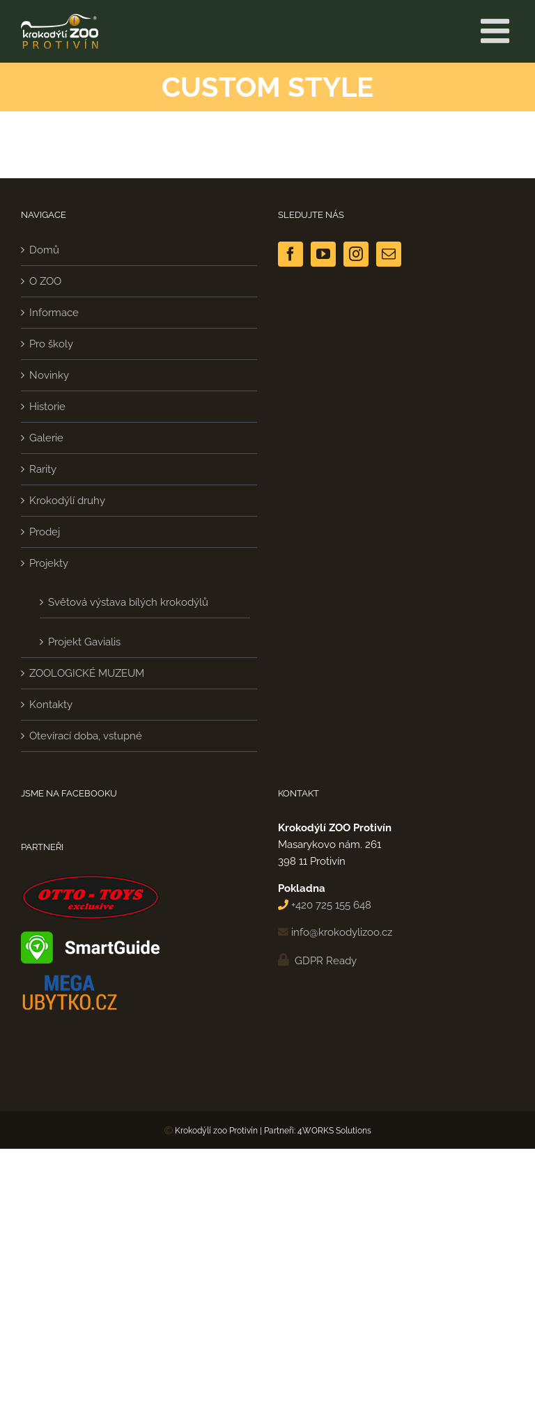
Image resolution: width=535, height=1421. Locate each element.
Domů (44, 250)
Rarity (42, 469)
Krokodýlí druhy (67, 500)
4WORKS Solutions (334, 1131)
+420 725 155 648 (331, 905)
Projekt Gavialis (84, 642)
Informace (54, 312)
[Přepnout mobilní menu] (497, 30)
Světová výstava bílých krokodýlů (128, 602)
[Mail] (388, 254)
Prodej (44, 532)
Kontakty (50, 704)
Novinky (49, 375)
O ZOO (45, 281)
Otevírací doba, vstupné (85, 736)
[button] (28, 1393)
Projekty (48, 563)
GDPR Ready (324, 961)
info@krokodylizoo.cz (341, 932)
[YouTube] (323, 254)
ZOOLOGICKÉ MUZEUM (86, 673)
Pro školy (51, 344)
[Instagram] (356, 254)
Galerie (46, 438)
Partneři (279, 1131)
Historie (47, 406)
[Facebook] (290, 254)
